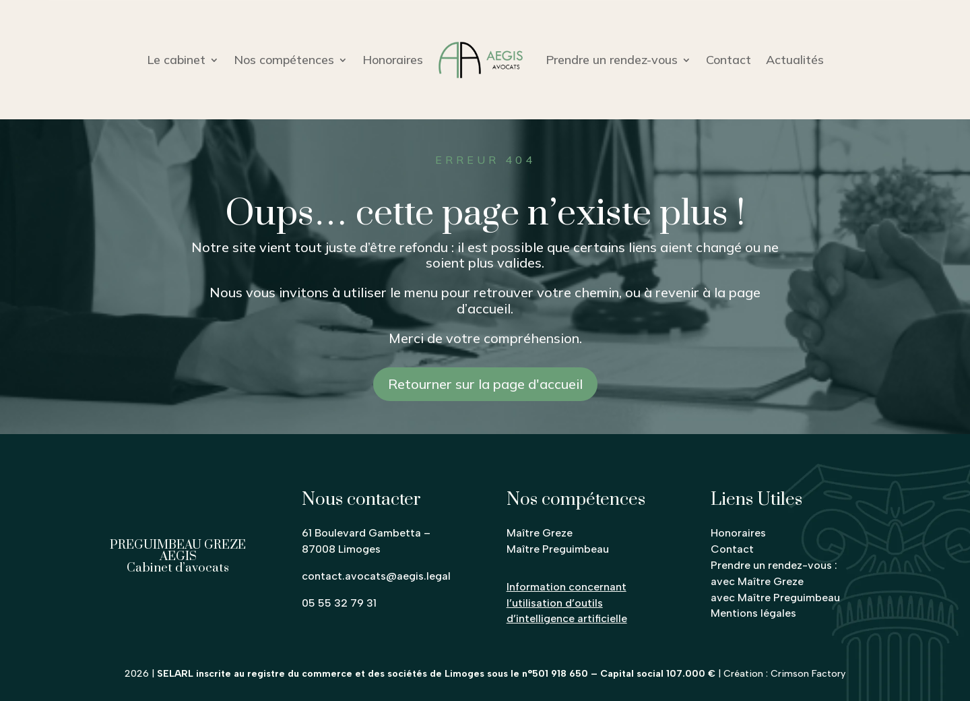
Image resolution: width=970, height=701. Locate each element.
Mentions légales (753, 613)
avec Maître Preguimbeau (775, 597)
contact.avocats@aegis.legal (376, 576)
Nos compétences (284, 59)
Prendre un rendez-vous (612, 59)
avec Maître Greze (757, 581)
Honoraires (392, 59)
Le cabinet (176, 59)
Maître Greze (540, 532)
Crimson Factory (808, 673)
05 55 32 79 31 (339, 603)
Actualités (795, 59)
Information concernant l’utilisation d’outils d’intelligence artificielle (567, 603)
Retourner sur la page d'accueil (485, 383)
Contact (728, 59)
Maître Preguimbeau (558, 549)
